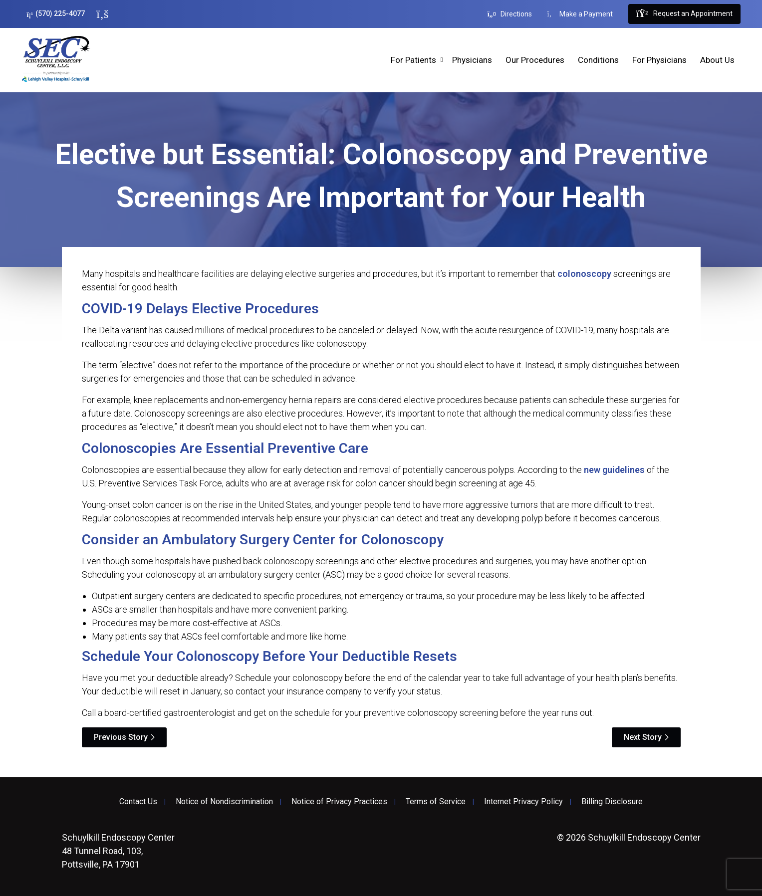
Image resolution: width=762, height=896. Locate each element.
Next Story (643, 737)
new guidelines (614, 469)
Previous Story (121, 737)
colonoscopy (584, 273)
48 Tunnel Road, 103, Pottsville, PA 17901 (118, 851)
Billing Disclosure (612, 802)
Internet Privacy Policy (523, 802)
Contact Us (138, 802)
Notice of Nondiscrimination (224, 802)
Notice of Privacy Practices (339, 802)
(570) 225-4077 (56, 13)
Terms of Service (436, 802)
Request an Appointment (684, 14)
